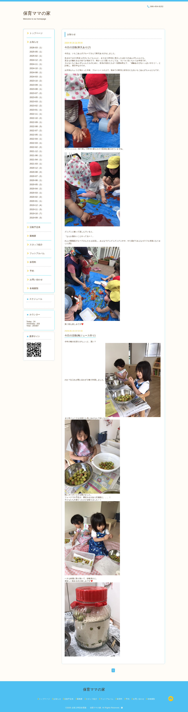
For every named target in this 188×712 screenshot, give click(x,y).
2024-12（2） (36, 60)
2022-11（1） (36, 114)
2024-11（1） (36, 64)
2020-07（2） (36, 176)
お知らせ (32, 42)
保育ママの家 (37, 13)
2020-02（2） (36, 197)
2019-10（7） (36, 213)
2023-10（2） (36, 81)
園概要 (31, 236)
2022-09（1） (36, 122)
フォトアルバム (36, 253)
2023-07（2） (36, 93)
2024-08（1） (36, 72)
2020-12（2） (36, 168)
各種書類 (32, 288)
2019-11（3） (36, 209)
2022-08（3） (36, 126)
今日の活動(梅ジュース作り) (80, 335)
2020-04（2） (36, 188)
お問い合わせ (35, 279)
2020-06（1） (36, 180)
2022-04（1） (36, 139)
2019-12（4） (36, 205)
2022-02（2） (36, 147)
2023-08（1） (36, 89)
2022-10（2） (36, 118)
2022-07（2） (36, 130)
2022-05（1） (36, 134)
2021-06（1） (36, 155)
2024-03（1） (36, 76)
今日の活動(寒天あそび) (78, 47)
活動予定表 (33, 227)
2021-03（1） (36, 164)
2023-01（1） (36, 110)
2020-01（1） (36, 201)
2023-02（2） (36, 105)
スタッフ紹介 (35, 244)
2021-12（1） (36, 151)
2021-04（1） (36, 159)
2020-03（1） (36, 193)
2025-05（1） (36, 52)
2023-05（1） (36, 97)
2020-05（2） (36, 184)
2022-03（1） (36, 143)
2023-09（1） (36, 85)
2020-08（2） (36, 172)
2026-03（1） (36, 47)
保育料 (31, 262)
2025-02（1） (36, 56)
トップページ (35, 33)
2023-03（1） (36, 101)
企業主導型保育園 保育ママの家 (86, 708)
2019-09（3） (36, 217)
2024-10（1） (36, 68)
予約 (30, 271)
